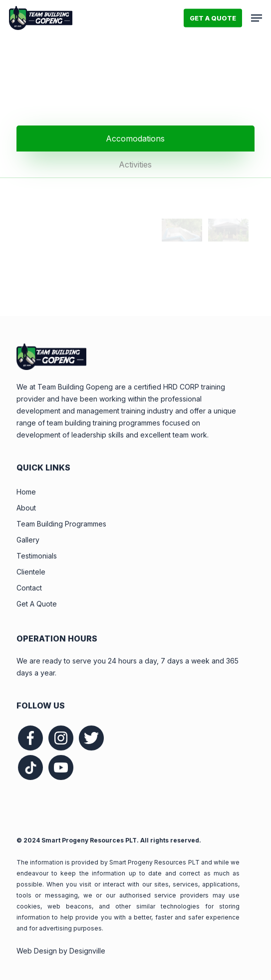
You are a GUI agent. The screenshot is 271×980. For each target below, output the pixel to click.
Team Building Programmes (61, 524)
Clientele (30, 572)
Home (26, 492)
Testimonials (36, 556)
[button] (256, 18)
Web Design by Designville (60, 950)
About (26, 508)
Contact (29, 588)
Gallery (27, 540)
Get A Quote (36, 604)
